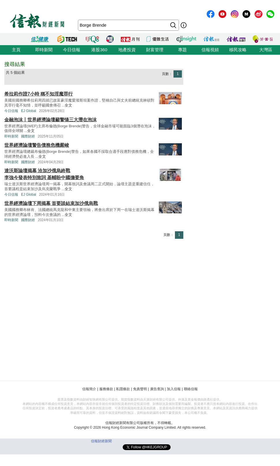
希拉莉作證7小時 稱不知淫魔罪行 (38, 93)
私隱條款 (123, 389)
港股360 (99, 49)
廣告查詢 (157, 389)
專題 (182, 49)
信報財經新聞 (101, 441)
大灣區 (265, 49)
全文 (68, 105)
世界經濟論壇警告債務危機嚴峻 (36, 145)
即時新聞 (44, 49)
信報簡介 (89, 389)
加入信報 (174, 389)
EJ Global (28, 111)
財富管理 (154, 49)
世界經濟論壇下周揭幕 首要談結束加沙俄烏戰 (51, 203)
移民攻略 (238, 49)
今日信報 (71, 49)
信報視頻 (210, 49)
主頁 (16, 49)
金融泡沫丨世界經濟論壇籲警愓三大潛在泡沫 (50, 119)
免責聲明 (140, 389)
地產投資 (127, 49)
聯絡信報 (191, 389)
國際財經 (28, 136)
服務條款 (106, 389)
